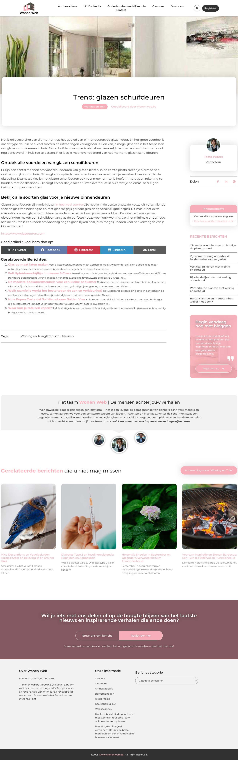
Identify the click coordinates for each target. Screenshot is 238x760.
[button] (197, 8)
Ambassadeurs (67, 6)
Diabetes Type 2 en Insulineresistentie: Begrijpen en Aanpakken (87, 556)
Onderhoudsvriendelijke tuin (126, 6)
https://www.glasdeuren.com (22, 233)
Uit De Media (92, 6)
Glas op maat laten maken (28, 264)
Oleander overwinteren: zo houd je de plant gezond (213, 247)
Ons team (177, 6)
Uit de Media (102, 698)
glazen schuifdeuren (59, 336)
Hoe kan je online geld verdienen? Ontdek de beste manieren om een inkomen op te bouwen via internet (115, 732)
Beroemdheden (104, 693)
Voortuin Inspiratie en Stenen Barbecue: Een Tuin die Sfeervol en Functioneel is (209, 556)
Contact (121, 10)
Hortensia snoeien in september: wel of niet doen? (211, 300)
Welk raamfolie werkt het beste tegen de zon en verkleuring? (55, 290)
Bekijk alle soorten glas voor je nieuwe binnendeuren (214, 220)
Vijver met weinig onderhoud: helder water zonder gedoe (210, 257)
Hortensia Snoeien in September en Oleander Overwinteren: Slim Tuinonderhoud (146, 558)
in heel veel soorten (69, 204)
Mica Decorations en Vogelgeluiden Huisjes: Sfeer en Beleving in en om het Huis (27, 558)
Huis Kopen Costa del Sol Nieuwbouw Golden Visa (46, 299)
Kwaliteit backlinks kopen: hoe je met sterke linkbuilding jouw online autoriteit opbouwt (114, 718)
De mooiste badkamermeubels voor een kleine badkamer (52, 282)
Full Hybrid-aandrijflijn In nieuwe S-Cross (39, 273)
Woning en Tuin (94, 106)
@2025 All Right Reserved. (119, 754)
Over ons (158, 6)
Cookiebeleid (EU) (105, 703)
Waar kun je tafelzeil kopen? (30, 308)
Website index (103, 708)
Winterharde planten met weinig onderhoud (212, 289)
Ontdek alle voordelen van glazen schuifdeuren (214, 216)
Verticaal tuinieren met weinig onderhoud (210, 268)
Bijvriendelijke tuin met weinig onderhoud (210, 279)
